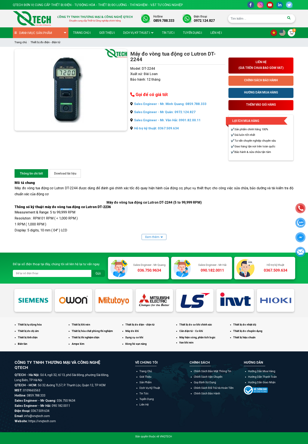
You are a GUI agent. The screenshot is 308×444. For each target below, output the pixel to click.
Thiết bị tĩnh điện (27, 337)
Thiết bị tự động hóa (29, 324)
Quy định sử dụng (205, 382)
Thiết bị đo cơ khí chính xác (195, 324)
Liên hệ (144, 404)
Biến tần (22, 343)
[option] (33, 300)
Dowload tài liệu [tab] (65, 173)
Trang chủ (21, 42)
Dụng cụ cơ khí (134, 337)
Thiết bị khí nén (81, 324)
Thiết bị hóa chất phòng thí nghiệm (92, 331)
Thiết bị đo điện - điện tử (45, 42)
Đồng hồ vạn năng (136, 343)
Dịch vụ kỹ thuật (149, 387)
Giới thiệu (145, 376)
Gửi (98, 273)
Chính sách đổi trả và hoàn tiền (214, 387)
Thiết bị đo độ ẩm (28, 331)
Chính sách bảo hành (207, 393)
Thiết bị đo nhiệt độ (244, 324)
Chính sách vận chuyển (208, 376)
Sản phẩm (145, 382)
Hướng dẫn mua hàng (261, 371)
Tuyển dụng (146, 399)
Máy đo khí (132, 331)
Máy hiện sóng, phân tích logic (197, 337)
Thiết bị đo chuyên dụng (247, 331)
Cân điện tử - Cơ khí (191, 331)
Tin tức (143, 393)
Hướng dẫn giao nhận (261, 382)
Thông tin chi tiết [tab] (31, 173)
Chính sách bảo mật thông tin (212, 371)
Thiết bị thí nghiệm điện (85, 337)
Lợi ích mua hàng (245, 121)
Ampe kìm (78, 343)
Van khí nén (186, 342)
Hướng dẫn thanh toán (262, 376)
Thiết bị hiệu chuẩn (244, 337)
